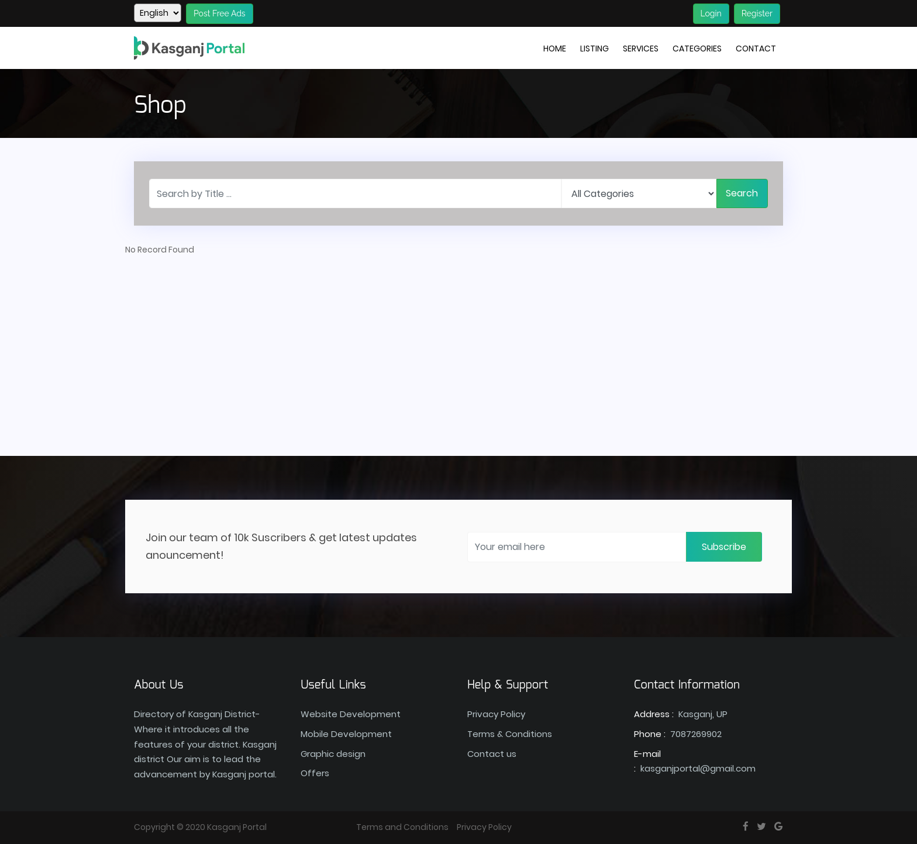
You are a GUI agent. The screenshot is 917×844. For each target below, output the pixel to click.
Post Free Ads (220, 13)
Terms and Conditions (402, 827)
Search (742, 193)
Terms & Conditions (509, 734)
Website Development (351, 714)
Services (641, 48)
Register (757, 13)
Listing (594, 48)
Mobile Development (346, 734)
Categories (697, 48)
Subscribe (724, 547)
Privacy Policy (496, 714)
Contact (756, 48)
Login (711, 13)
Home (554, 48)
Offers (315, 773)
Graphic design (333, 754)
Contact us (491, 754)
